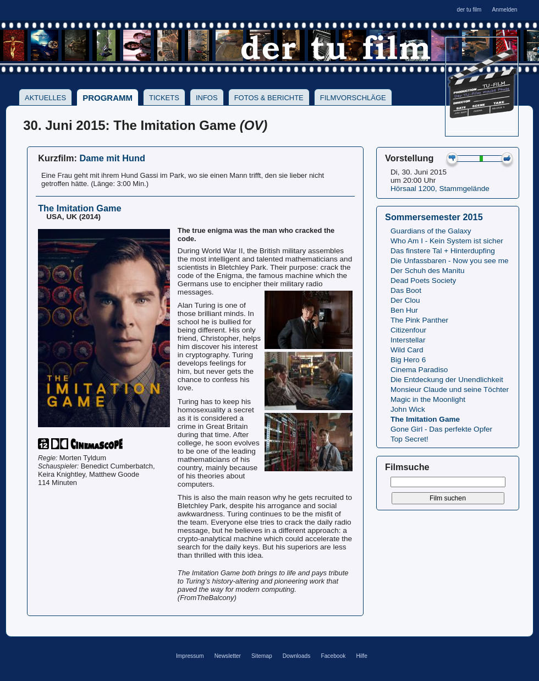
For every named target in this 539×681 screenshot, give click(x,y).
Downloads (297, 656)
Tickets (164, 98)
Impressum (190, 656)
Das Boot (406, 290)
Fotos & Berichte (269, 98)
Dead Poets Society (423, 280)
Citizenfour (408, 330)
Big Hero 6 (408, 360)
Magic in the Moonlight (428, 399)
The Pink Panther (419, 320)
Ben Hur (404, 310)
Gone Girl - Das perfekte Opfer (441, 429)
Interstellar (408, 340)
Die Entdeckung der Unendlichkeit (447, 379)
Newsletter (228, 656)
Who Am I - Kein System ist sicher (447, 241)
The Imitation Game (425, 419)
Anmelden (504, 10)
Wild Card (407, 350)
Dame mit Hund (112, 158)
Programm (107, 97)
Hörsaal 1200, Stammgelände (440, 188)
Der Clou (405, 300)
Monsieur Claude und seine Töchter (450, 389)
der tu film (469, 10)
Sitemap (261, 656)
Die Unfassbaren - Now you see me (450, 261)
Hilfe (361, 656)
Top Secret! (409, 439)
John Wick (408, 409)
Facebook (333, 656)
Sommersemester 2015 (434, 217)
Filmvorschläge (353, 98)
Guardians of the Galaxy (431, 231)
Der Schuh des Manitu (428, 270)
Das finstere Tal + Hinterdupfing (443, 251)
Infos (207, 98)
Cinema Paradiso (419, 370)
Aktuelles (45, 98)
